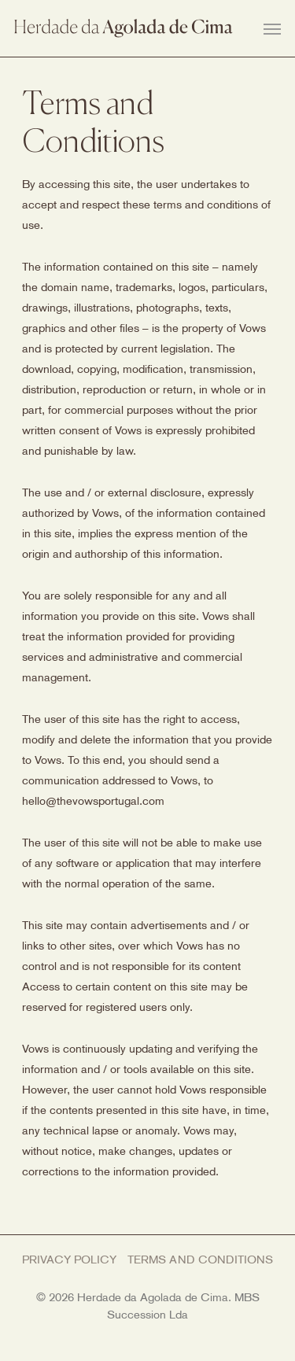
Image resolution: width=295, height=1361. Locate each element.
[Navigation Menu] (272, 28)
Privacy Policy (69, 1261)
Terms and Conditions (200, 1261)
